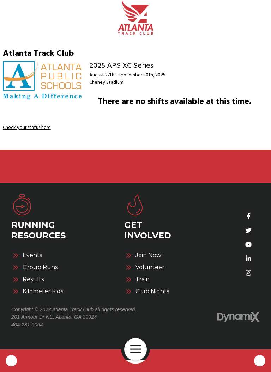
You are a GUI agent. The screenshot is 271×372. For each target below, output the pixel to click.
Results (33, 279)
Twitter (248, 230)
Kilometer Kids (43, 291)
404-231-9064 (27, 324)
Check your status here (27, 127)
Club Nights (152, 291)
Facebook (248, 216)
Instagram (248, 273)
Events (32, 255)
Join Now (148, 255)
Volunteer (150, 267)
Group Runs (40, 267)
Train (143, 279)
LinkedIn (248, 259)
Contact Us (259, 360)
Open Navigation (138, 349)
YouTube (248, 244)
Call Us (11, 360)
